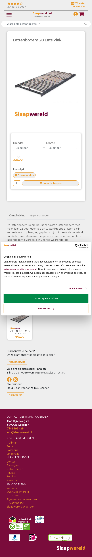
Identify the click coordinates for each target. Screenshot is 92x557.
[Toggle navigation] (9, 14)
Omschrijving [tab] (17, 215)
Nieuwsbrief (15, 395)
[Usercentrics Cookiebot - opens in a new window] (74, 246)
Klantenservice (17, 362)
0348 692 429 (15, 428)
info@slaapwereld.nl (19, 432)
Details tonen (75, 288)
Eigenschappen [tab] (40, 215)
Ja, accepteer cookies (46, 298)
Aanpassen (46, 308)
